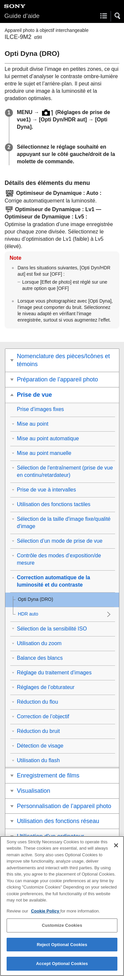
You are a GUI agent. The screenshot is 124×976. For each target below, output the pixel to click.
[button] (117, 16)
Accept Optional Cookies (62, 966)
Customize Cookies (62, 928)
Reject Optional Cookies (62, 947)
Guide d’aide (22, 15)
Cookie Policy (46, 913)
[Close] (116, 848)
